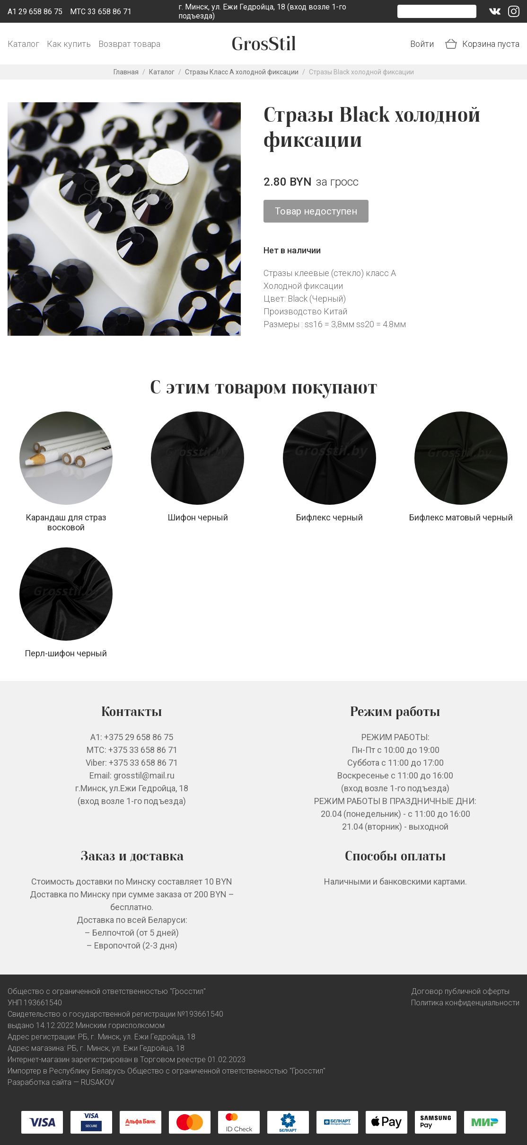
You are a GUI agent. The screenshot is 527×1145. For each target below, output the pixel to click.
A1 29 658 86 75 (35, 11)
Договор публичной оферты (460, 991)
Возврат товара (129, 44)
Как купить (69, 44)
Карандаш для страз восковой (66, 522)
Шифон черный (197, 517)
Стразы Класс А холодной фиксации (242, 72)
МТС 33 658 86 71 (101, 11)
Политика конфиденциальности (465, 1002)
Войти (422, 44)
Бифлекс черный (329, 517)
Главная (126, 72)
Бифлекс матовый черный (461, 517)
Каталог (23, 44)
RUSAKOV (97, 1082)
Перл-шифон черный (66, 653)
